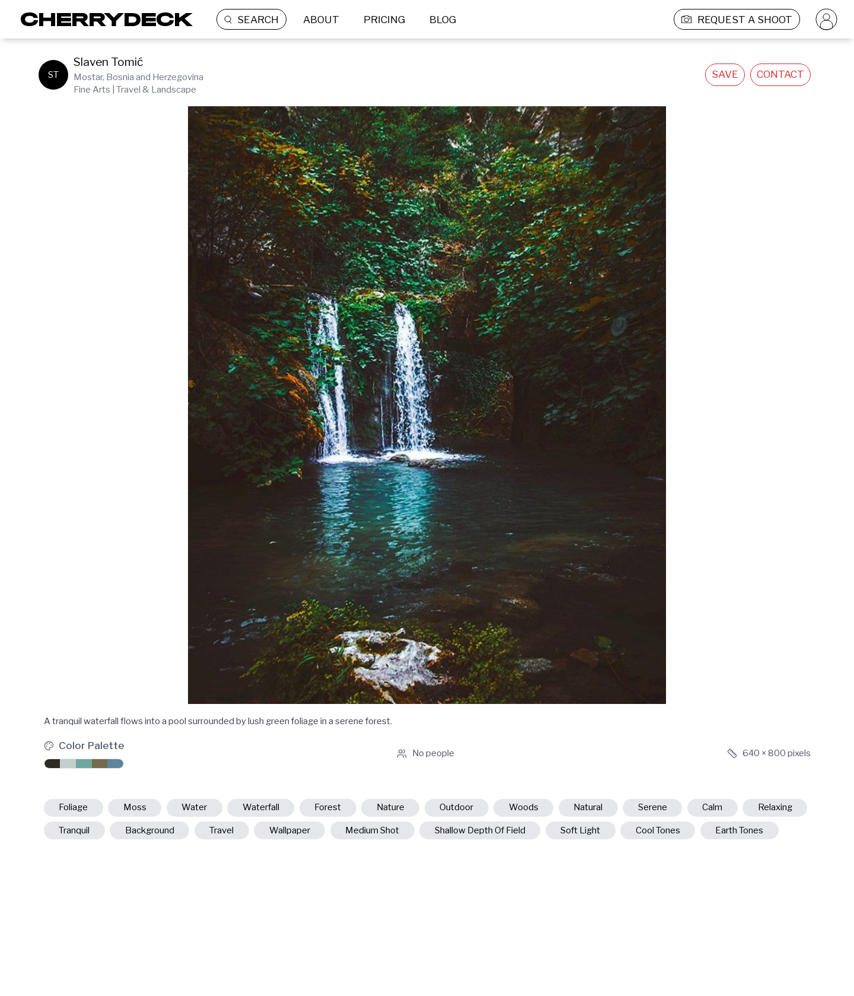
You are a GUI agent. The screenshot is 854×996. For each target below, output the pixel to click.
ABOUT (321, 20)
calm (712, 807)
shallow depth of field (480, 830)
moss (134, 807)
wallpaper (289, 830)
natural (588, 807)
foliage (73, 807)
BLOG (442, 20)
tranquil (74, 830)
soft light (580, 830)
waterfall (261, 807)
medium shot (372, 830)
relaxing (775, 807)
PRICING (384, 20)
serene (652, 807)
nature (390, 807)
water (194, 807)
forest (327, 807)
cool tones (658, 830)
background (149, 830)
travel (221, 830)
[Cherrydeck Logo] (102, 19)
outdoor (456, 807)
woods (523, 807)
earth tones (739, 830)
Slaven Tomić (108, 62)
